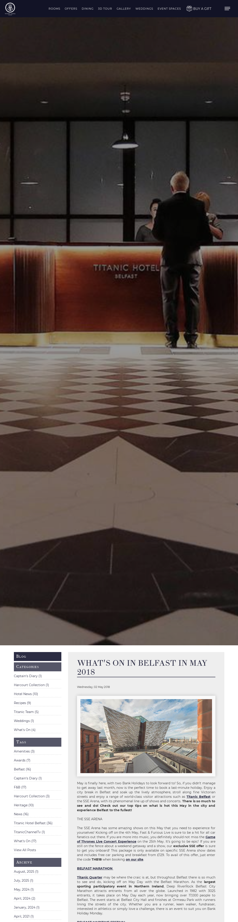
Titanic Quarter (89, 877)
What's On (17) (25, 841)
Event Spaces (169, 8)
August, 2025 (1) (26, 872)
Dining (88, 8)
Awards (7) (22, 760)
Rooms (54, 8)
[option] (119, 322)
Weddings (144, 8)
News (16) (21, 814)
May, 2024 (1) (24, 889)
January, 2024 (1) (27, 907)
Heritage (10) (24, 805)
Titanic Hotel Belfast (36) (33, 823)
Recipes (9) (22, 703)
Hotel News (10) (26, 694)
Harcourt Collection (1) (31, 685)
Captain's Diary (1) (28, 676)
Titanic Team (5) (26, 712)
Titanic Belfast (198, 797)
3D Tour (105, 8)
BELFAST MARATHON (95, 868)
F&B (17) (20, 787)
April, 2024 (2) (24, 898)
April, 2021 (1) (24, 916)
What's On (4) (25, 730)
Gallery (124, 8)
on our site (134, 859)
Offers (71, 8)
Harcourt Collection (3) (32, 796)
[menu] (228, 8)
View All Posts (25, 850)
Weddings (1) (24, 721)
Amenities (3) (24, 751)
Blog (21, 656)
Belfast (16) (22, 769)
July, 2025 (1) (23, 881)
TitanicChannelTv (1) (29, 832)
